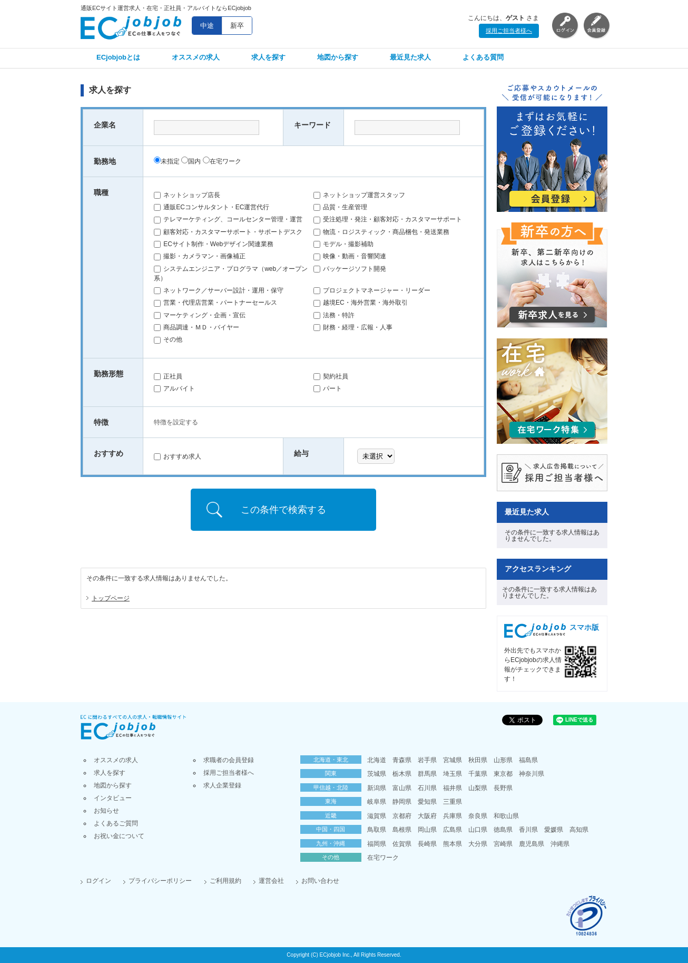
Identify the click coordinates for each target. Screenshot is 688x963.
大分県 (477, 844)
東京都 (503, 773)
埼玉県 (452, 773)
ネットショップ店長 (187, 195)
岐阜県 (376, 801)
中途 (207, 26)
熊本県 (452, 844)
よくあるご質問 (116, 823)
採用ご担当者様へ (509, 30)
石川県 (427, 788)
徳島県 (503, 829)
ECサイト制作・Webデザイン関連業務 (213, 244)
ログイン (98, 880)
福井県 (452, 788)
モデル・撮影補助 (343, 244)
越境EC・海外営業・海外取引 (360, 302)
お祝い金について (119, 836)
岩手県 (427, 760)
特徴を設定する (176, 422)
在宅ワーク (222, 161)
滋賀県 (376, 816)
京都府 (401, 816)
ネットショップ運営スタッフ (359, 195)
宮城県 (452, 760)
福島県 (528, 760)
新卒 (237, 26)
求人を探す (268, 57)
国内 (191, 161)
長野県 (503, 788)
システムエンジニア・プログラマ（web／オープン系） (231, 273)
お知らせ (106, 810)
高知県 (578, 829)
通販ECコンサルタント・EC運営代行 (211, 207)
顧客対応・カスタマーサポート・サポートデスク (228, 232)
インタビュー (113, 798)
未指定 (167, 161)
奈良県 (477, 816)
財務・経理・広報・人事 (352, 327)
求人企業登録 (222, 785)
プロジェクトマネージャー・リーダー (371, 290)
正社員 (168, 376)
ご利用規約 (225, 880)
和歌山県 (506, 816)
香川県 (528, 829)
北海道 (376, 760)
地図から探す (337, 57)
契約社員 (330, 376)
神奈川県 (531, 773)
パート (327, 388)
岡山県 (427, 829)
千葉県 (477, 773)
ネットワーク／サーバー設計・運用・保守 (218, 290)
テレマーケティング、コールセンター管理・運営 (228, 219)
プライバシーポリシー (160, 880)
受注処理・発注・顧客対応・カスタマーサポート (387, 219)
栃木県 (401, 773)
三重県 (452, 801)
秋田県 (477, 760)
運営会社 (271, 880)
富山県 (401, 788)
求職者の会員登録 (228, 760)
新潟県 (376, 788)
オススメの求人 (196, 57)
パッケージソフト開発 (349, 269)
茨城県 (376, 773)
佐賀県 (401, 844)
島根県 (401, 829)
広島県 (452, 829)
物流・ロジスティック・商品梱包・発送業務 (381, 232)
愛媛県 (553, 829)
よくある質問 (483, 57)
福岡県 (376, 844)
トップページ (111, 598)
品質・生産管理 (340, 207)
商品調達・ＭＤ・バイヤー (196, 327)
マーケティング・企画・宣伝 (199, 315)
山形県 (503, 760)
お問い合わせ (320, 880)
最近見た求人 (410, 57)
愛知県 (427, 801)
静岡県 (401, 801)
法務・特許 (334, 315)
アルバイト (174, 388)
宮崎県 (503, 844)
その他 (168, 339)
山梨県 (477, 788)
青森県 (401, 760)
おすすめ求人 (177, 456)
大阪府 (427, 816)
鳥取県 (376, 829)
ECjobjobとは (118, 57)
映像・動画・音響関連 (349, 256)
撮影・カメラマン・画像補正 (199, 256)
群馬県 (427, 773)
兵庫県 (452, 816)
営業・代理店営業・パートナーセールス (215, 302)
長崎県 (427, 844)
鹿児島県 (531, 844)
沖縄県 (560, 844)
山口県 (477, 829)
